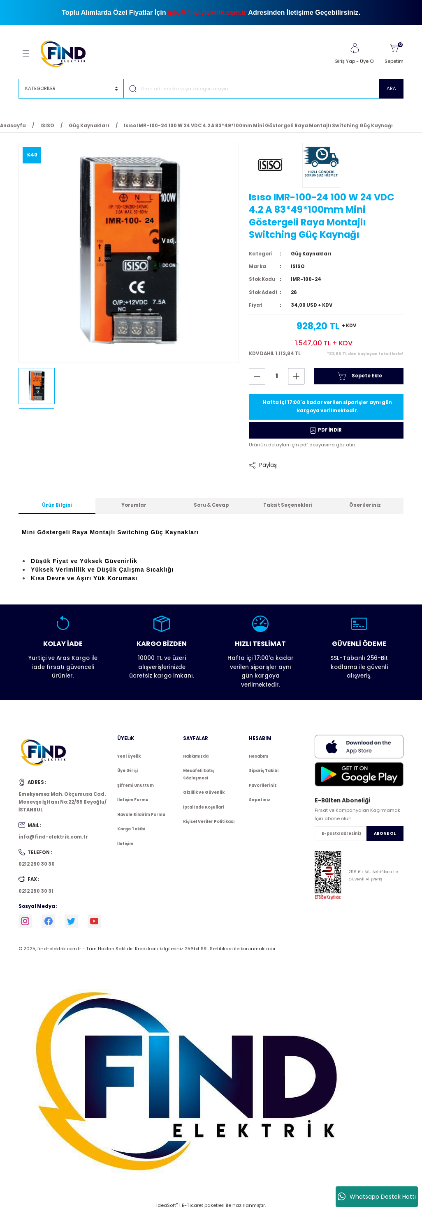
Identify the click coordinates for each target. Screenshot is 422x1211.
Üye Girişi (127, 770)
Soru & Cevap (211, 505)
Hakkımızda (196, 756)
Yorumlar (133, 505)
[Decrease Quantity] (257, 376)
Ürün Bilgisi (57, 505)
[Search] (263, 89)
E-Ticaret (192, 1205)
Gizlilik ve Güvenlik (204, 792)
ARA (391, 88)
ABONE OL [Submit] (385, 833)
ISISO (298, 266)
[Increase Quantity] (296, 376)
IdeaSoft (167, 1205)
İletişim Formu (132, 799)
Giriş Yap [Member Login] (344, 61)
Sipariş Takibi (263, 770)
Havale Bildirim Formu (141, 814)
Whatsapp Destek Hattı (377, 1196)
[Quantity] (276, 376)
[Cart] (394, 54)
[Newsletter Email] (359, 833)
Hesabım (258, 756)
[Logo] (66, 53)
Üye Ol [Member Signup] (367, 61)
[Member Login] (354, 48)
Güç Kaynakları (311, 253)
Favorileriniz (263, 785)
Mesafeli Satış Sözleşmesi (198, 774)
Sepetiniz (259, 799)
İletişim (125, 843)
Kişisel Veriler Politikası (208, 821)
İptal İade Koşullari (203, 807)
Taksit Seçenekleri (288, 505)
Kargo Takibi (131, 829)
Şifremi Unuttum (135, 785)
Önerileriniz (365, 505)
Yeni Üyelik (129, 756)
